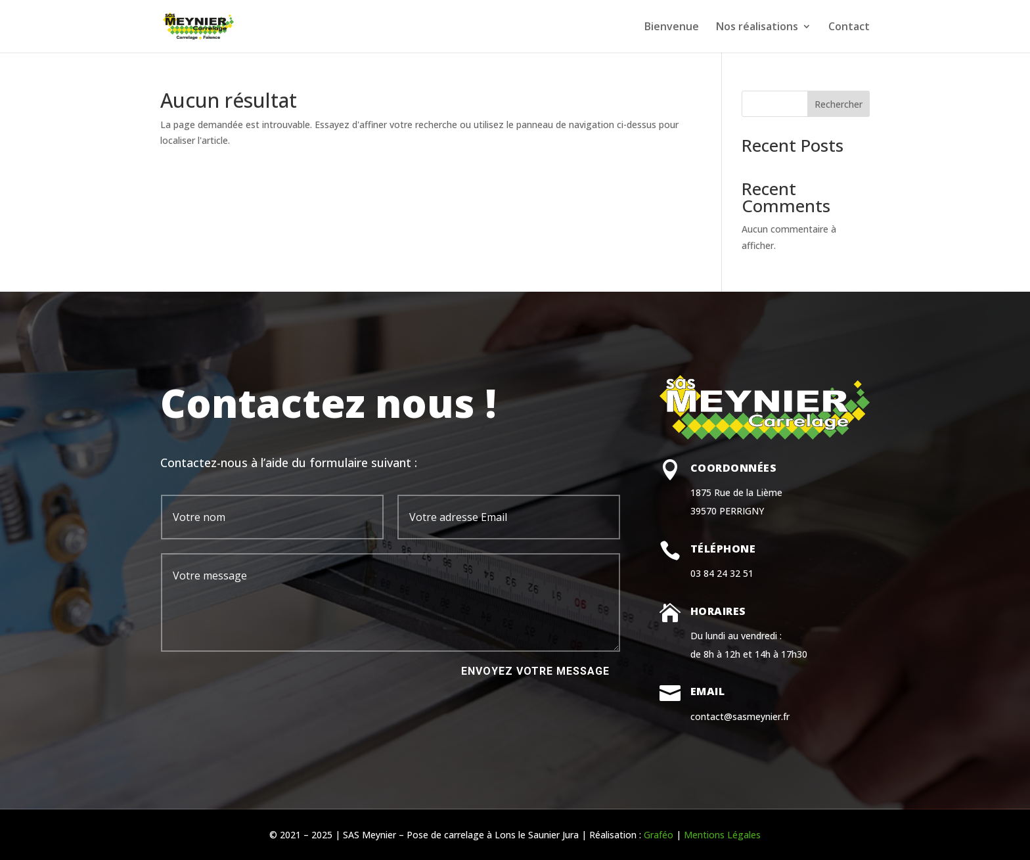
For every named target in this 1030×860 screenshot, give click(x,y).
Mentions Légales (722, 834)
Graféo (658, 834)
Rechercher (838, 104)
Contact (849, 28)
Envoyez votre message (535, 671)
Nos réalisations (757, 28)
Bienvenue (671, 28)
